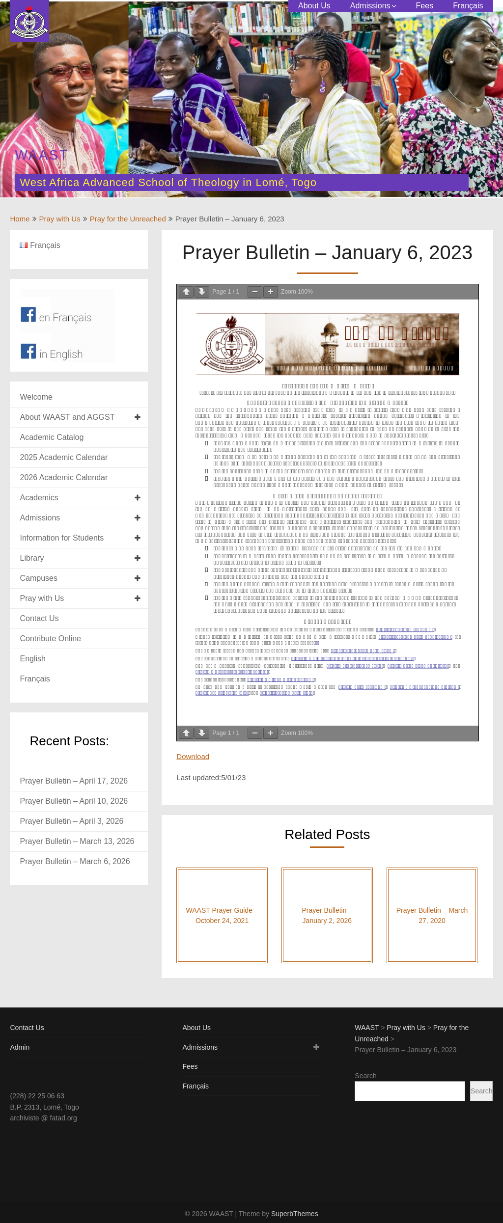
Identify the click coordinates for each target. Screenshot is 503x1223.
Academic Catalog (52, 437)
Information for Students (62, 538)
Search (365, 1076)
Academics (39, 497)
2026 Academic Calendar (64, 477)
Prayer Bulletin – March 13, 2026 (77, 841)
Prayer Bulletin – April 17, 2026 (74, 781)
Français (468, 5)
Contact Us (39, 618)
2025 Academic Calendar (64, 457)
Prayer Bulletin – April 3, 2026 (71, 821)
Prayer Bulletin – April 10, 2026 (74, 801)
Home (19, 219)
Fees (425, 5)
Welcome (36, 397)
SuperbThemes (294, 1214)
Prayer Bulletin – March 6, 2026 (75, 861)
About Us (314, 5)
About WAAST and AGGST (67, 417)
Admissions (370, 5)
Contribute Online (50, 638)
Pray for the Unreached (128, 219)
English (32, 658)
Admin (19, 1047)
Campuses (38, 578)
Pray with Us (60, 219)
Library (32, 558)
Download (192, 756)
